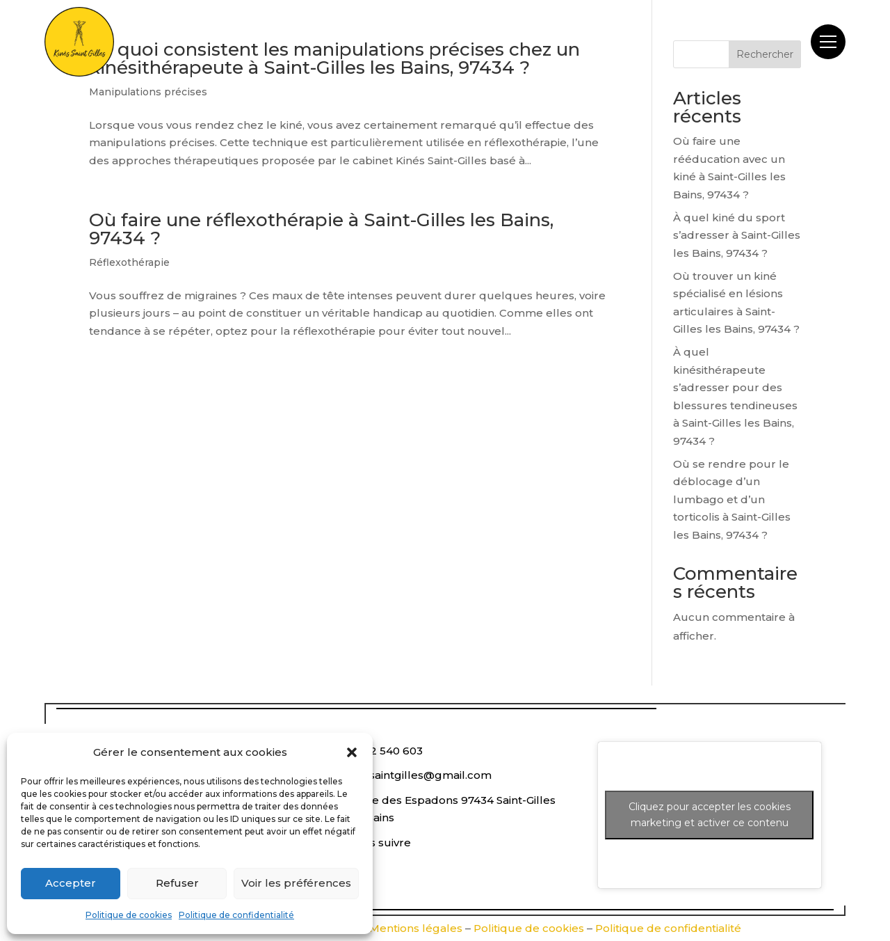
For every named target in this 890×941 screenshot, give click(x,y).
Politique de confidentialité (236, 915)
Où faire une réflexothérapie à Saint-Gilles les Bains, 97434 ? (321, 229)
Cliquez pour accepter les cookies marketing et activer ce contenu (710, 814)
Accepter (70, 882)
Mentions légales (415, 928)
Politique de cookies (129, 915)
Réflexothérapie (129, 262)
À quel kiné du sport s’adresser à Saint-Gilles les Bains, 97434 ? (736, 235)
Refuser (177, 882)
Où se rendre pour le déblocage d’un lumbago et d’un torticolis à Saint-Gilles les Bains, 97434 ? (732, 499)
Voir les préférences (296, 882)
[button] (352, 752)
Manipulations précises (148, 92)
